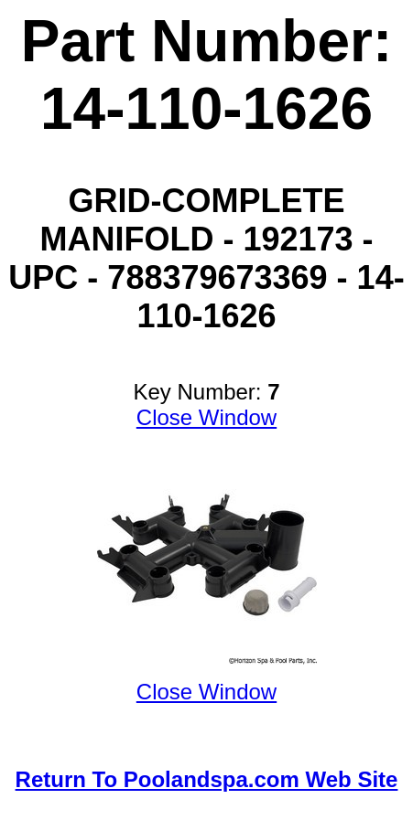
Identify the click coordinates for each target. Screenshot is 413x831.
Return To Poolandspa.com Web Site (207, 779)
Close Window (206, 417)
